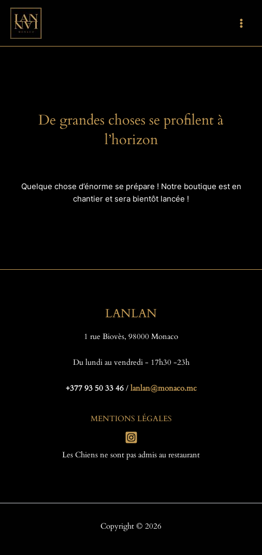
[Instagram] (131, 437)
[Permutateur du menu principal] (241, 22)
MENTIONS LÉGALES (131, 419)
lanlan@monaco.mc (163, 388)
